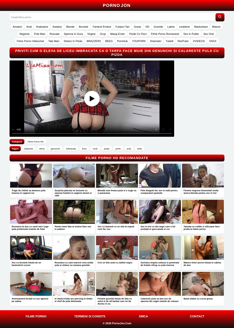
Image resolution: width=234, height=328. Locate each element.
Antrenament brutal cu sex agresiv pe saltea (30, 299)
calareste (28, 148)
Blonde (70, 26)
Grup (103, 33)
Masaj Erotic (117, 33)
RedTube (183, 41)
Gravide (158, 26)
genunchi (55, 148)
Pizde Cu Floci (138, 33)
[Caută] (219, 17)
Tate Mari (53, 41)
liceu (84, 148)
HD (147, 26)
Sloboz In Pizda (73, 41)
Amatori (17, 26)
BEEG (109, 41)
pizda (106, 148)
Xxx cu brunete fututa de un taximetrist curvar (26, 263)
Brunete (83, 26)
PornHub (122, 41)
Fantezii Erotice (102, 26)
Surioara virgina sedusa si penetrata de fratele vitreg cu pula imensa (160, 263)
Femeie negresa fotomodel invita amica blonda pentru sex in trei (201, 191)
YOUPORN (139, 41)
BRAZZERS (94, 41)
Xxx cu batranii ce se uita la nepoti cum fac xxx (116, 227)
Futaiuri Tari (123, 26)
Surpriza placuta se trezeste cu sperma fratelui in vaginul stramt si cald (73, 193)
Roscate (54, 33)
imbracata (71, 148)
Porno (117, 5)
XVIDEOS (199, 41)
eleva (42, 148)
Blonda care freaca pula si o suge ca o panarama (117, 191)
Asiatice (57, 26)
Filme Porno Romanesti (165, 33)
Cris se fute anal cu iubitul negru (115, 262)
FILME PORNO (36, 316)
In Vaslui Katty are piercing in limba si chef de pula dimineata (73, 299)
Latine (171, 26)
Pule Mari (39, 33)
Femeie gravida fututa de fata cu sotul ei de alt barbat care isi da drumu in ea (115, 301)
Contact (197, 316)
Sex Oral (208, 33)
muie (95, 148)
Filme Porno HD (36, 141)
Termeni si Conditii (89, 316)
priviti (118, 148)
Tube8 (169, 41)
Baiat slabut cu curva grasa (198, 298)
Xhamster (155, 41)
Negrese (24, 33)
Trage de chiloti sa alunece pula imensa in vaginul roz (28, 191)
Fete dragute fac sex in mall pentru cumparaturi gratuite (159, 191)
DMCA (143, 316)
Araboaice (42, 26)
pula (129, 148)
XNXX (212, 41)
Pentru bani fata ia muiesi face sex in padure (73, 227)
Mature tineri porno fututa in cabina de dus (202, 263)
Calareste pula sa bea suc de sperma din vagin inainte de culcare (159, 299)
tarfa (139, 148)
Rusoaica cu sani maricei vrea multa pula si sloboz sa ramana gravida (74, 263)
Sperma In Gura (73, 33)
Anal (29, 26)
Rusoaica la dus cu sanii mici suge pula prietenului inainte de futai (30, 227)
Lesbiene (184, 26)
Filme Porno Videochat (30, 41)
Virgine (91, 33)
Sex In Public (191, 33)
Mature (216, 26)
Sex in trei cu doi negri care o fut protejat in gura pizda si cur (158, 227)
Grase (137, 26)
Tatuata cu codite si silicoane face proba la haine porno (202, 227)
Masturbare (201, 26)
